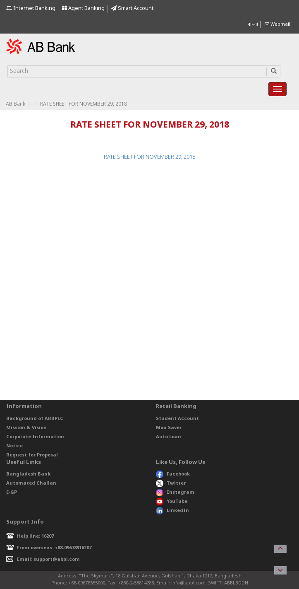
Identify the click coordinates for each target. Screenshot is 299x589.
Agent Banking (83, 8)
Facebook (173, 474)
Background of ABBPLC (34, 419)
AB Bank (15, 104)
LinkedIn (172, 511)
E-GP (11, 492)
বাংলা (252, 24)
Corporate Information (35, 437)
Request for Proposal (32, 455)
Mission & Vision (26, 428)
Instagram (175, 492)
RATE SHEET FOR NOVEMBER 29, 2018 (149, 157)
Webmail (277, 24)
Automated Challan (31, 483)
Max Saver (169, 428)
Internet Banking (30, 8)
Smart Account (132, 8)
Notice (14, 446)
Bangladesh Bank (28, 474)
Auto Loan (168, 437)
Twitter (171, 483)
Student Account (177, 419)
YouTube (171, 502)
